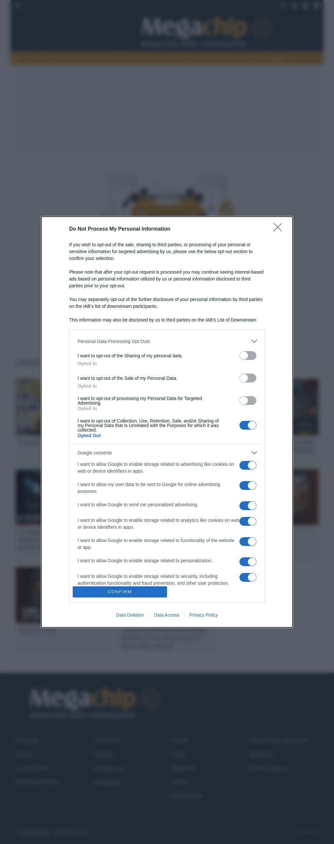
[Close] (280, 229)
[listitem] (167, 341)
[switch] (247, 355)
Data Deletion (130, 615)
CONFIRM (120, 591)
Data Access (166, 615)
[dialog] (167, 422)
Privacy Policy (204, 615)
